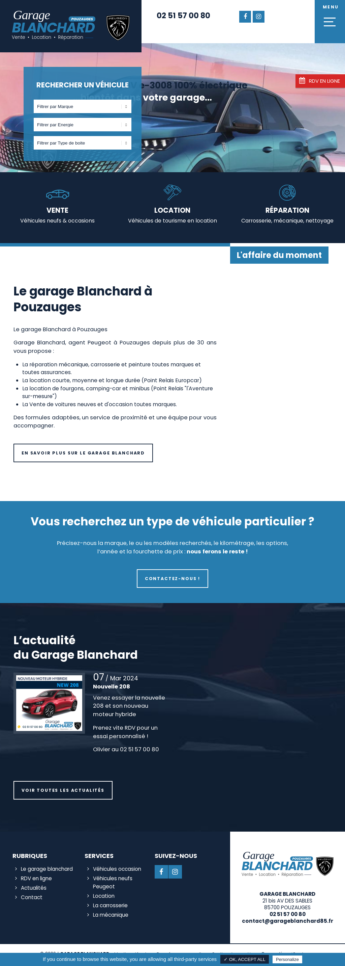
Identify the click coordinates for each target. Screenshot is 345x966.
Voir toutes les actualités (63, 790)
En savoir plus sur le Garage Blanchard (83, 453)
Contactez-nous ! (172, 578)
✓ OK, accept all (244, 959)
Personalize (287, 959)
